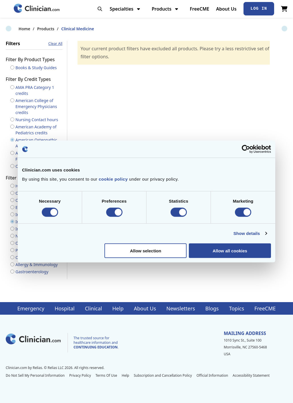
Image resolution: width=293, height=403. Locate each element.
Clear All (55, 43)
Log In (259, 8)
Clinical (93, 308)
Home (11, 28)
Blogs (212, 308)
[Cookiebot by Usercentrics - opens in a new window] (246, 149)
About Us (226, 9)
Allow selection (145, 250)
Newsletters (180, 308)
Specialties (125, 9)
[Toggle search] (99, 8)
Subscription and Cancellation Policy (163, 375)
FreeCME (199, 9)
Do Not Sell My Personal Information (35, 375)
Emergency (30, 308)
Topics (236, 308)
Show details (246, 233)
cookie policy (113, 178)
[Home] (37, 9)
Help (118, 308)
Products (165, 9)
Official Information (212, 375)
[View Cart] (284, 9)
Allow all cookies (230, 250)
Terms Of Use (106, 375)
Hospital (65, 308)
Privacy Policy (80, 375)
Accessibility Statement (251, 375)
